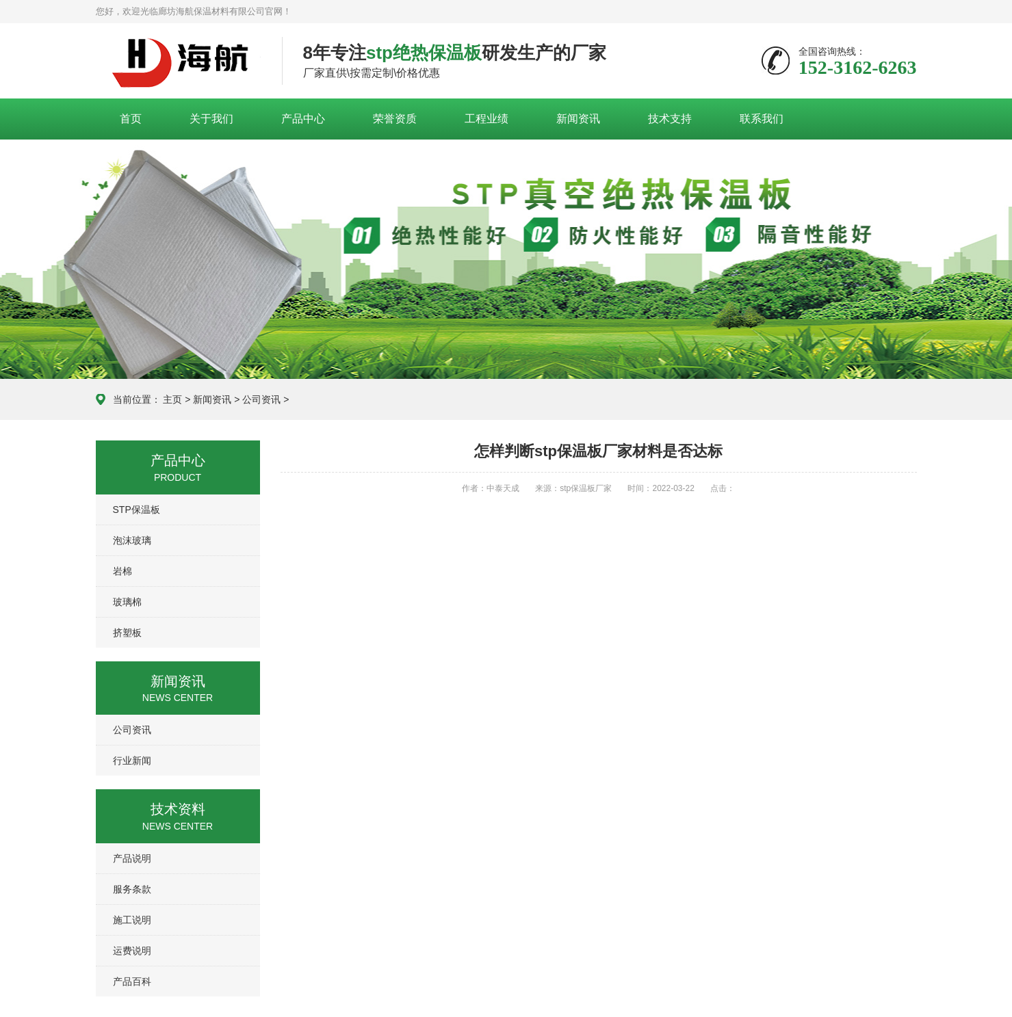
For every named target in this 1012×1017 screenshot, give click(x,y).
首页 (131, 118)
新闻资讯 (578, 118)
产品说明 (132, 858)
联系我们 (761, 118)
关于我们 (211, 118)
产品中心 (303, 118)
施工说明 (132, 919)
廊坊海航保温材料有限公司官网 (178, 62)
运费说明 (132, 950)
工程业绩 (486, 118)
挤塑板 (127, 632)
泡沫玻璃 (132, 540)
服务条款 (132, 889)
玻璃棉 (127, 601)
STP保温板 (136, 509)
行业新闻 (132, 760)
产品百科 (132, 981)
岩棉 (122, 571)
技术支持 (670, 118)
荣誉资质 (395, 118)
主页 (172, 399)
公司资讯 (261, 399)
